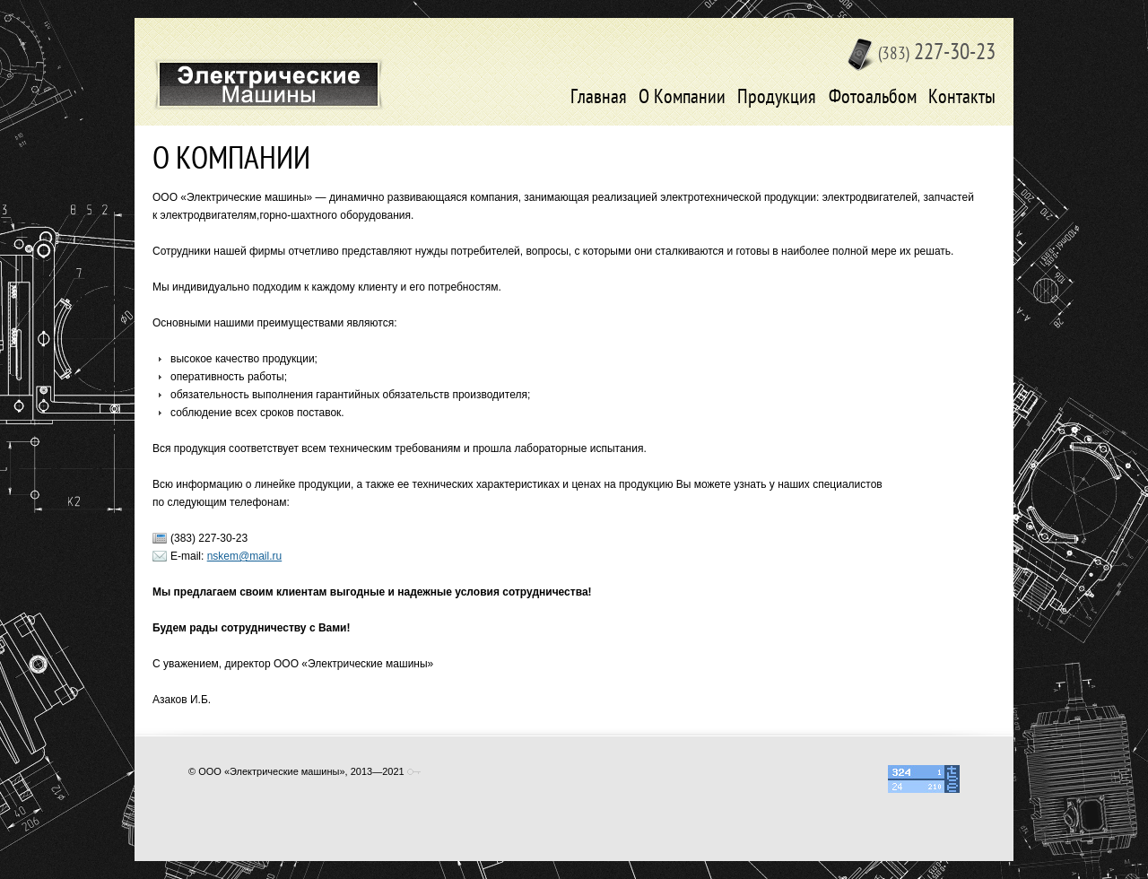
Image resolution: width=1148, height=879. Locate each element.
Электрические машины (268, 84)
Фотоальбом (873, 98)
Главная (598, 98)
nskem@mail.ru (245, 556)
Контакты (962, 98)
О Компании (682, 98)
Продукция (776, 98)
